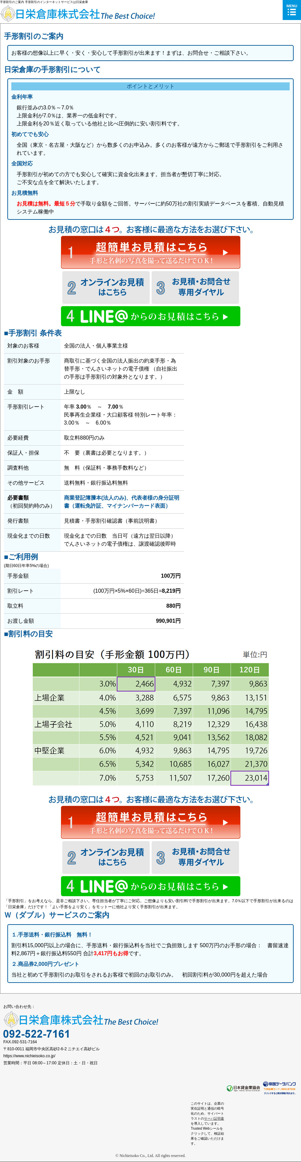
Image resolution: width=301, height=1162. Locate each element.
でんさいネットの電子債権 (117, 369)
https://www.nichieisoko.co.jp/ (29, 1056)
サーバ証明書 (214, 1118)
